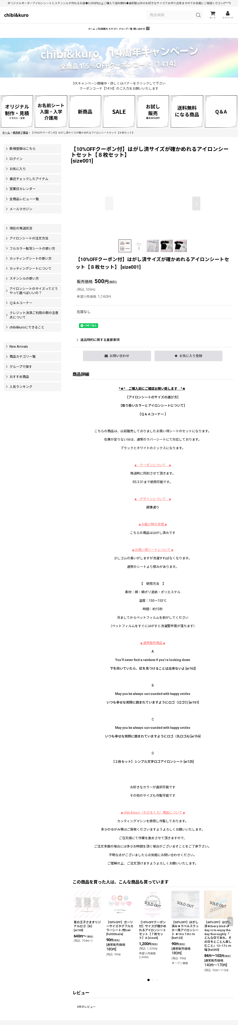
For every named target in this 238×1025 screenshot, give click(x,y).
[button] (182, 34)
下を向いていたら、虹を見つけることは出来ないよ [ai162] (153, 675)
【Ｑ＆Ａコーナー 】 (153, 421)
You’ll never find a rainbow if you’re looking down (152, 666)
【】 (153, 412)
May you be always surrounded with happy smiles (152, 700)
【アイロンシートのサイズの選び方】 (152, 404)
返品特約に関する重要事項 (98, 346)
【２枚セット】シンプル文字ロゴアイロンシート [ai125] (153, 768)
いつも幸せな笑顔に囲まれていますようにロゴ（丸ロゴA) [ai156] (153, 743)
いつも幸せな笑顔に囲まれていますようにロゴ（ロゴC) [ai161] (152, 709)
